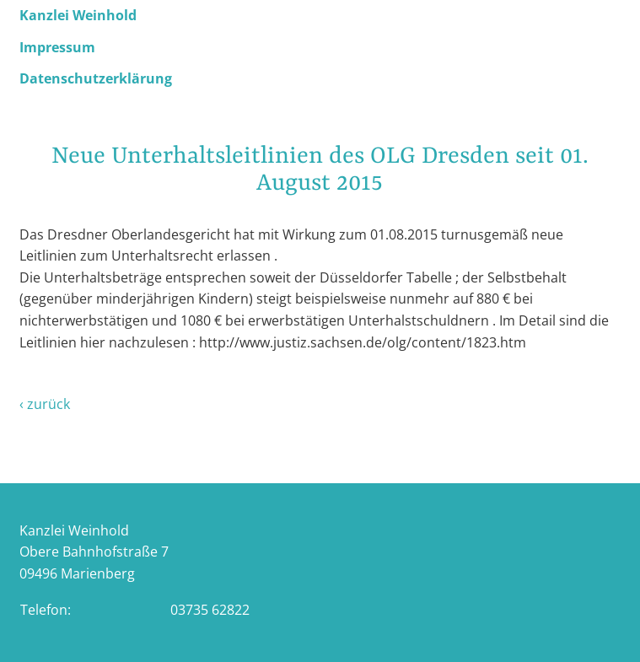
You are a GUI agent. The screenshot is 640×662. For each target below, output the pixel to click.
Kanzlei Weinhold (78, 15)
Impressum (57, 47)
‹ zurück (44, 404)
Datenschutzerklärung (95, 78)
